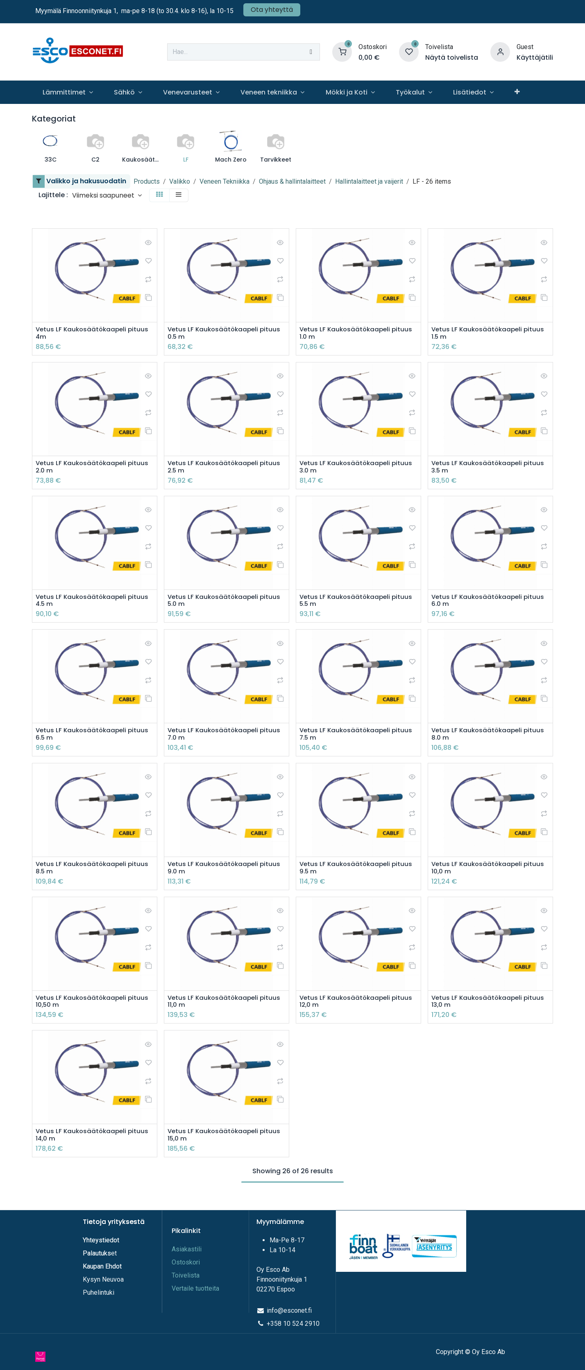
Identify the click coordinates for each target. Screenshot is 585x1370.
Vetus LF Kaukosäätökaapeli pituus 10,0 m (489, 872)
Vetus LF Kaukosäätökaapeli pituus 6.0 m (489, 603)
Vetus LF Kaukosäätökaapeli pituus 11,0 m (226, 1007)
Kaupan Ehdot (102, 1266)
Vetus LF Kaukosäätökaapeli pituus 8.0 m (489, 737)
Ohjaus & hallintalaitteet (292, 181)
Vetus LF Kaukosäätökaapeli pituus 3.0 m (357, 468)
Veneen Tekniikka (224, 181)
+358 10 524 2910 (293, 1323)
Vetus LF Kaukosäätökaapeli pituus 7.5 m (357, 737)
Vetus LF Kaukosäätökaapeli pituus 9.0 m (226, 872)
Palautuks (97, 1253)
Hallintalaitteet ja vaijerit (369, 181)
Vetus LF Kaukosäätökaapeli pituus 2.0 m (94, 468)
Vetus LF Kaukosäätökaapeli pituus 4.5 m (94, 603)
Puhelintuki (98, 1292)
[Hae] (311, 52)
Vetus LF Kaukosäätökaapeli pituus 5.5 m (357, 603)
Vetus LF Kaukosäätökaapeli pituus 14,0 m (94, 1142)
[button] (107, 195)
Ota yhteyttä (272, 9)
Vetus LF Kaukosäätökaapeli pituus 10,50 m (94, 1007)
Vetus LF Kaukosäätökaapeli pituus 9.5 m (357, 872)
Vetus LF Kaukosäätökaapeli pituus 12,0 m (357, 1007)
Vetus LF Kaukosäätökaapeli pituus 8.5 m (94, 872)
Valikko (179, 181)
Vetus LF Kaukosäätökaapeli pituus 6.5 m (94, 737)
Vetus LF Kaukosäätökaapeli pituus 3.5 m (489, 468)
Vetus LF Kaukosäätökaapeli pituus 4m (94, 333)
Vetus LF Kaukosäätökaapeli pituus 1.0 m (357, 333)
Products (147, 181)
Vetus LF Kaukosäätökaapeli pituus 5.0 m (226, 603)
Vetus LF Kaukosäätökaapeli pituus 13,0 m (489, 1007)
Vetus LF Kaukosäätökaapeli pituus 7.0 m (226, 737)
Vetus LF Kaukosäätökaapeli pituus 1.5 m (489, 333)
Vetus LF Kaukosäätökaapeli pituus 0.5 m (226, 333)
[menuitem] (67, 92)
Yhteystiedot (102, 1240)
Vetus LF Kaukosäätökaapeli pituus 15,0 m (226, 1142)
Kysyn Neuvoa (103, 1279)
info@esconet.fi (289, 1310)
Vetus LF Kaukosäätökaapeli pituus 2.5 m (226, 468)
